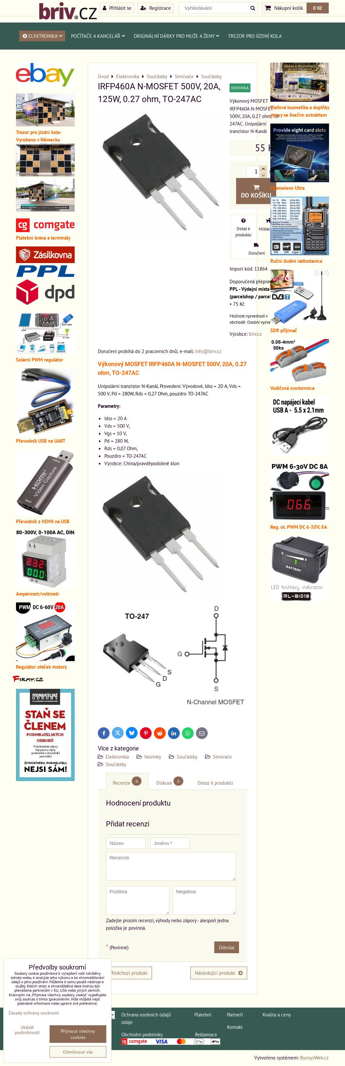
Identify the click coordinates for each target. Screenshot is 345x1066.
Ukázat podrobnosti (27, 1030)
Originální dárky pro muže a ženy (176, 36)
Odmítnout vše (78, 1052)
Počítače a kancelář (98, 36)
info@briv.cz (208, 351)
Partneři (235, 1014)
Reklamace (206, 1034)
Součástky (187, 756)
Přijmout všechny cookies (78, 1034)
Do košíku (256, 191)
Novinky (152, 756)
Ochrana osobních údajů (146, 1014)
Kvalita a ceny (276, 1014)
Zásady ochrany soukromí (33, 1013)
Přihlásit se (117, 8)
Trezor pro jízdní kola (255, 36)
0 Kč (317, 8)
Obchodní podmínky (141, 1034)
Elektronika (42, 36)
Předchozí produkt (124, 973)
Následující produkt (219, 973)
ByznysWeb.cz (314, 1057)
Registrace (156, 8)
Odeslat (226, 947)
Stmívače (222, 756)
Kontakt (235, 1027)
